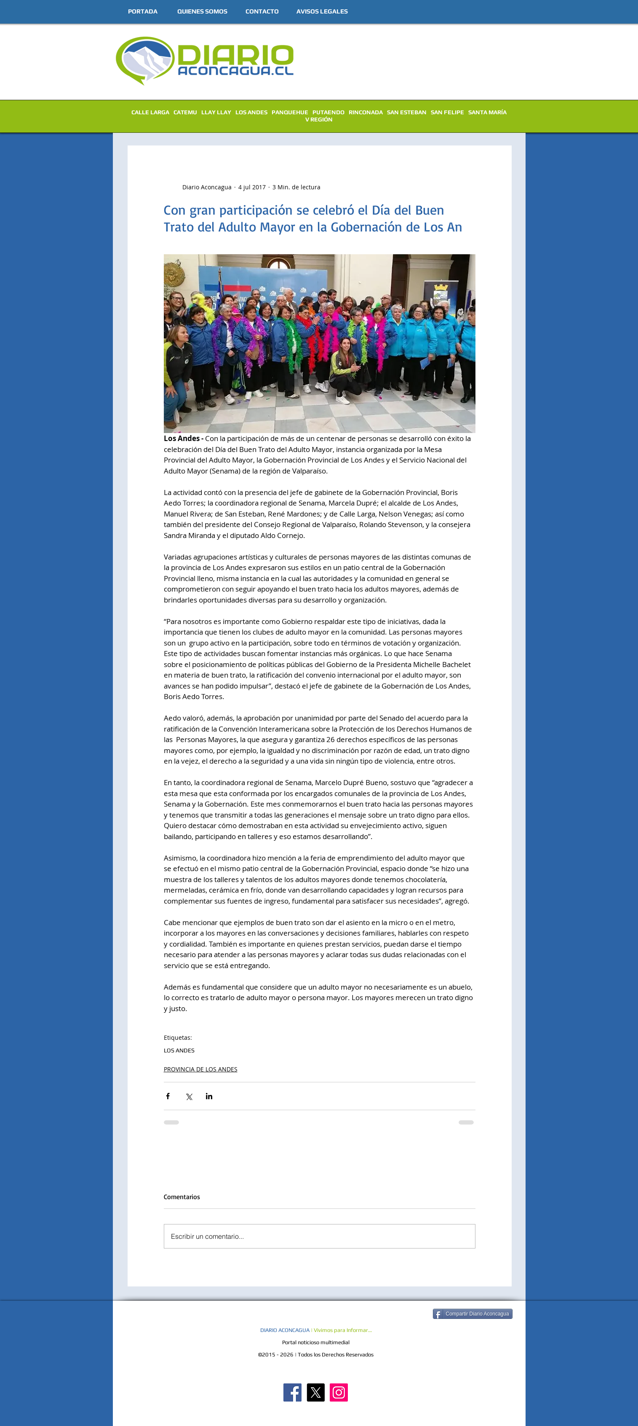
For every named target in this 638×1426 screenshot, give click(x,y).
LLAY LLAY (216, 112)
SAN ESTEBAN (407, 112)
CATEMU (185, 112)
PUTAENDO (328, 112)
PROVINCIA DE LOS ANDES (201, 1069)
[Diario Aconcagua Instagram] (339, 1392)
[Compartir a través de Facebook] (168, 1096)
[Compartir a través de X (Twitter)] (188, 1096)
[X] (316, 1392)
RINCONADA (366, 112)
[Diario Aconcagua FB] (292, 1392)
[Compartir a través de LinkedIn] (209, 1096)
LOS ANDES (251, 112)
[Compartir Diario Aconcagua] (473, 1314)
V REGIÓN (319, 119)
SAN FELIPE (447, 112)
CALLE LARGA (150, 112)
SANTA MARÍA (487, 112)
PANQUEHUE (290, 112)
